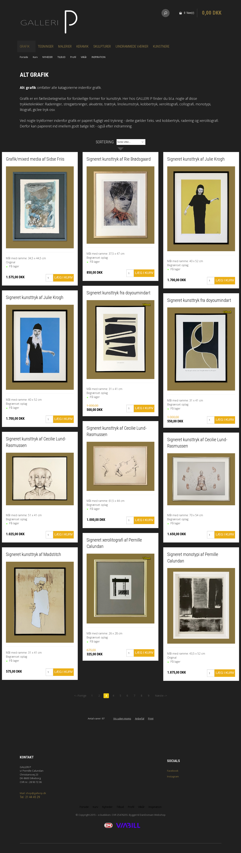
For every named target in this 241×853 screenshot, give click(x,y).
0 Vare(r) (189, 13)
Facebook (172, 770)
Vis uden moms (122, 718)
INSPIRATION (98, 57)
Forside (24, 57)
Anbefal (139, 718)
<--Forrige (80, 695)
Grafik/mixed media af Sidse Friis (35, 159)
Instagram (173, 776)
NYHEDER (47, 57)
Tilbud (120, 807)
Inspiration (154, 807)
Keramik (82, 46)
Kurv (35, 57)
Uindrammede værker (132, 46)
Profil (73, 57)
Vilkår (84, 57)
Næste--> (161, 695)
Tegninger (45, 46)
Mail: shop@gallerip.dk (33, 793)
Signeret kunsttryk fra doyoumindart (118, 293)
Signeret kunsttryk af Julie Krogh (34, 297)
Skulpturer (102, 46)
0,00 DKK (211, 13)
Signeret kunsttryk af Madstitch (33, 554)
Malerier (65, 46)
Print (150, 718)
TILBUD (61, 57)
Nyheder (107, 807)
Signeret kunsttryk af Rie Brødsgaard (119, 159)
